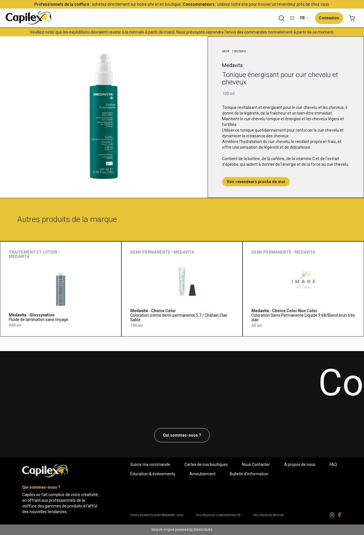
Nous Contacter (256, 464)
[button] (304, 18)
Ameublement (202, 474)
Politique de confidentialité (218, 515)
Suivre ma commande (150, 464)
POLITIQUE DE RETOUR (268, 515)
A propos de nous (299, 464)
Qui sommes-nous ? (182, 435)
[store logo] (28, 18)
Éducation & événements (152, 474)
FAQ (333, 464)
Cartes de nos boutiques (206, 464)
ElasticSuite (203, 530)
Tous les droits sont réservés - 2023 (156, 515)
